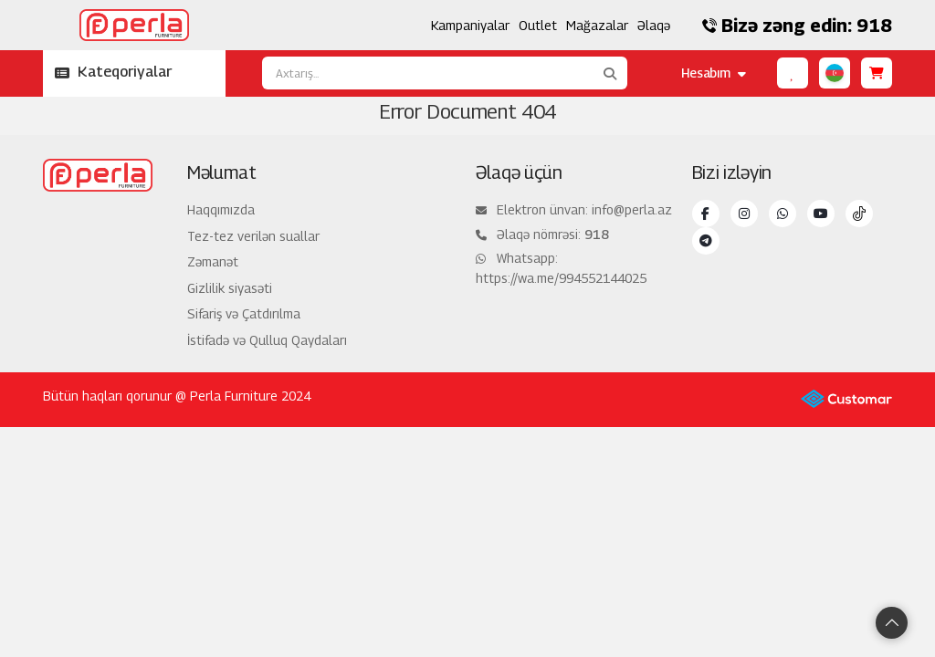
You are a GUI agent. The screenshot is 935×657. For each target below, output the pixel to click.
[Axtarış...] (427, 73)
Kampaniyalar (470, 25)
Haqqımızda (221, 209)
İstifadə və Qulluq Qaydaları (267, 340)
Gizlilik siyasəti (229, 288)
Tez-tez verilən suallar (253, 236)
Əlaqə (653, 25)
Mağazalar (597, 25)
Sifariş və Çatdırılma (243, 313)
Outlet (538, 25)
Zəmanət (212, 261)
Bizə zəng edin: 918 (797, 25)
